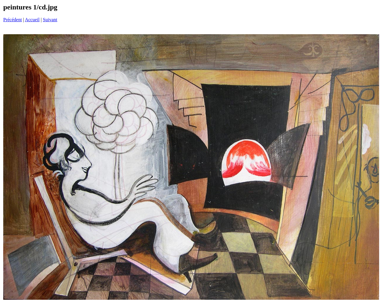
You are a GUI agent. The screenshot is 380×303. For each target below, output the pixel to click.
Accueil (32, 19)
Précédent (12, 19)
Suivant (50, 19)
